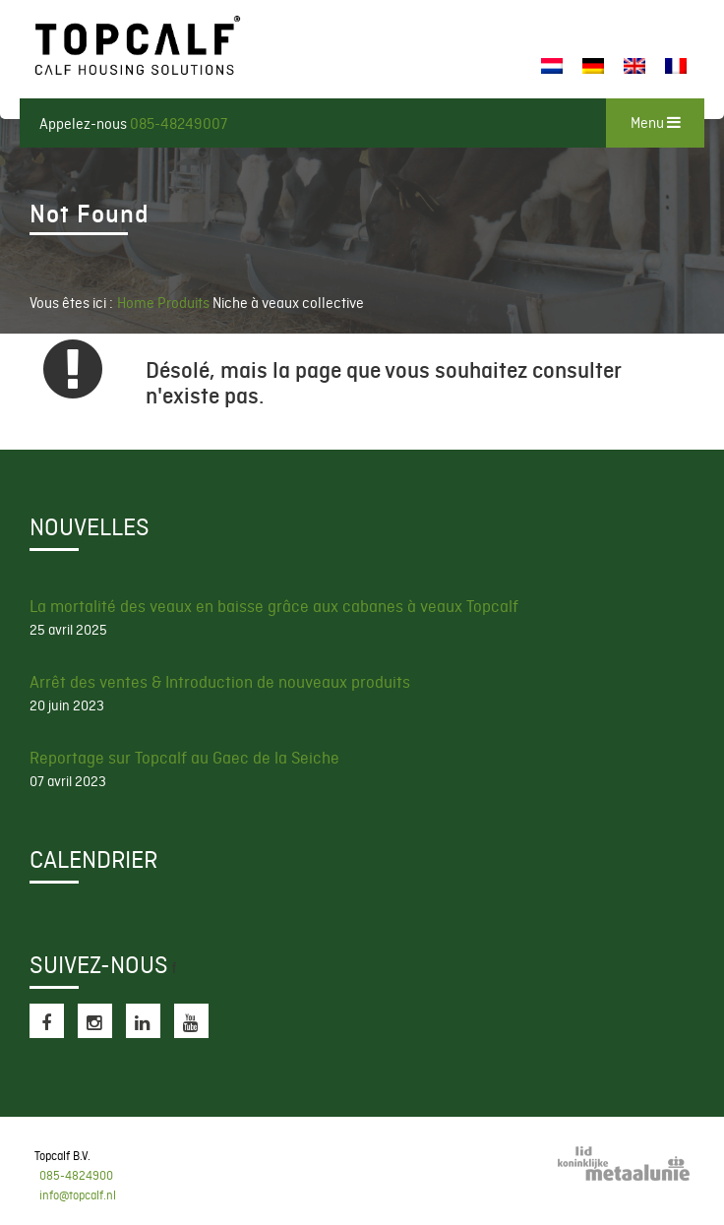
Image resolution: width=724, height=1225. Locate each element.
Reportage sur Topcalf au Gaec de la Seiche (184, 757)
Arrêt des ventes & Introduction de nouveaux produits (220, 682)
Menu (656, 123)
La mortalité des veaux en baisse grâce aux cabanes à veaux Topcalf (274, 606)
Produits (184, 303)
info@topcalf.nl (77, 1195)
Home (135, 303)
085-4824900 (76, 1176)
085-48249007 (178, 124)
